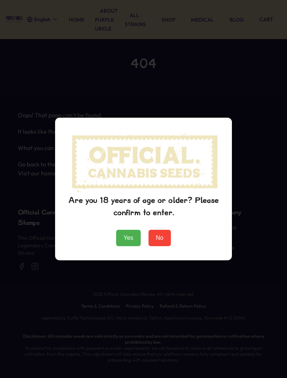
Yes (128, 238)
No (159, 238)
